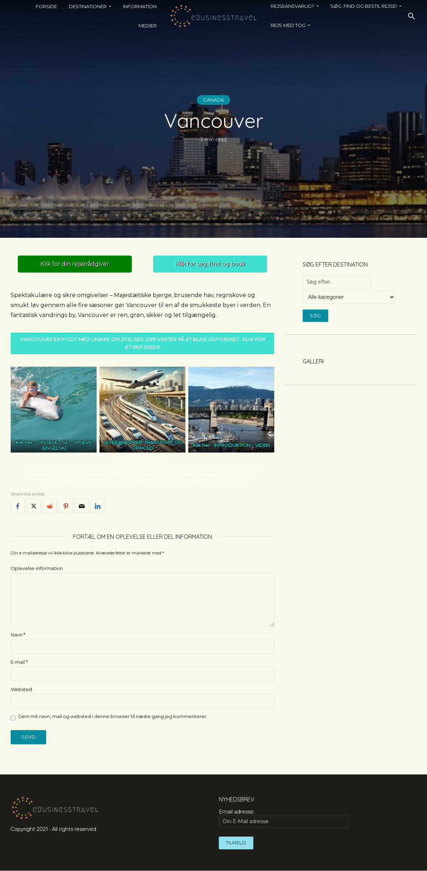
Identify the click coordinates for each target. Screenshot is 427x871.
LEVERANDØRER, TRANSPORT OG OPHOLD (142, 445)
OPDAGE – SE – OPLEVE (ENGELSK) (64, 445)
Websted (21, 689)
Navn (18, 634)
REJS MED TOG (288, 25)
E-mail (19, 662)
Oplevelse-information (37, 568)
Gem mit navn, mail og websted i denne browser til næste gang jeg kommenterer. (112, 716)
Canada (213, 100)
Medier (148, 25)
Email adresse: (283, 818)
